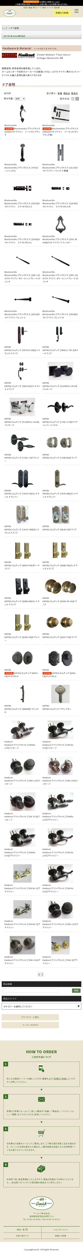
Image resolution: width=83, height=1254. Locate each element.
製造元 (74, 93)
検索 (76, 990)
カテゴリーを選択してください (17, 1006)
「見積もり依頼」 (60, 1078)
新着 (60, 93)
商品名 (66, 93)
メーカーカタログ (30, 1024)
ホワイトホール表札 (30, 1017)
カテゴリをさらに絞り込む (14, 36)
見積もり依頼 (62, 12)
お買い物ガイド (22, 1235)
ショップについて (61, 1229)
